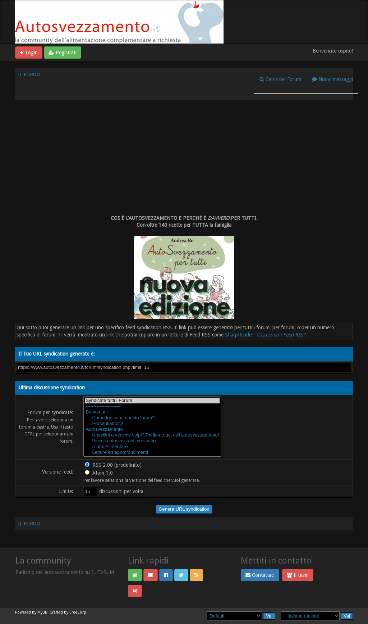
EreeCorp (77, 612)
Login (29, 52)
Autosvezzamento (152, 429)
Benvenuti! (152, 412)
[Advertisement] (184, 157)
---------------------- (152, 406)
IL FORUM (29, 74)
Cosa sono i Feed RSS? (280, 335)
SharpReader (239, 335)
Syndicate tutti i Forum (152, 400)
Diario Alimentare (152, 446)
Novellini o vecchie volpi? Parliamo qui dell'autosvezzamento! (152, 435)
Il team (298, 575)
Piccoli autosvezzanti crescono (152, 441)
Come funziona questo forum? (152, 418)
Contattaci (260, 575)
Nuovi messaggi (332, 79)
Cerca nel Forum (280, 79)
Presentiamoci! (152, 423)
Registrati (63, 52)
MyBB (42, 612)
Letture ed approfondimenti (152, 452)
